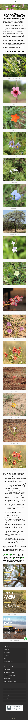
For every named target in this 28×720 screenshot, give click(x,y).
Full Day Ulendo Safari (9, 672)
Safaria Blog (6, 655)
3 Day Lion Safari (7, 692)
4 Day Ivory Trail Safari (9, 695)
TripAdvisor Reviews (8, 661)
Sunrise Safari (7, 669)
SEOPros (14, 718)
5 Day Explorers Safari (9, 698)
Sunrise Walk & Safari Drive (10, 681)
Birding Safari (7, 678)
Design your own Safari (9, 701)
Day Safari (7, 559)
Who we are (6, 649)
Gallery (5, 658)
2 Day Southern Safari (9, 689)
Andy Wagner (7, 652)
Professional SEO (17, 717)
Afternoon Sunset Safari (9, 675)
